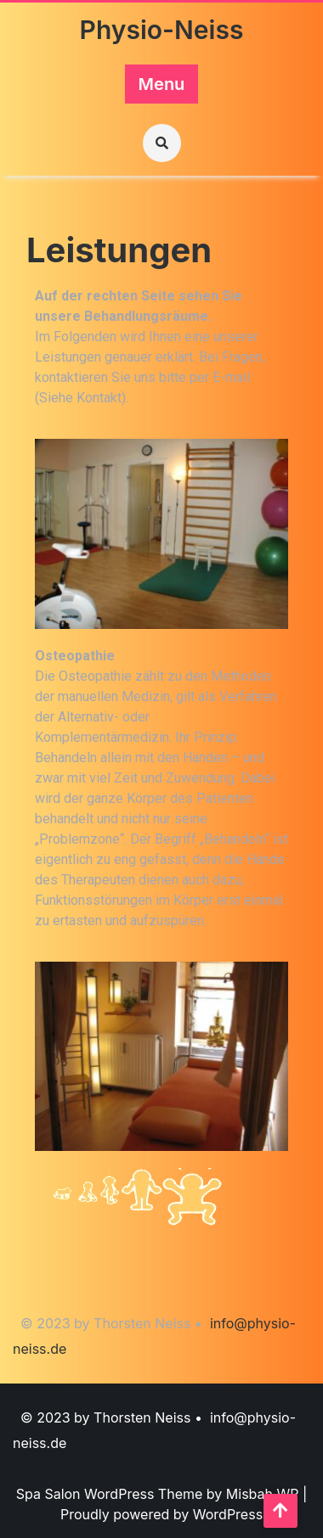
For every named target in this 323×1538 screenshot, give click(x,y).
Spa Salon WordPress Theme (111, 1493)
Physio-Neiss (162, 29)
